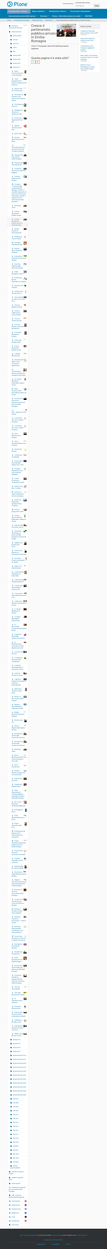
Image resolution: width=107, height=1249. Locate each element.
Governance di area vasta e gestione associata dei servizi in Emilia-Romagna (19, 402)
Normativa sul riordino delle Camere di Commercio (19, 735)
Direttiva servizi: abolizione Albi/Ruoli (19, 250)
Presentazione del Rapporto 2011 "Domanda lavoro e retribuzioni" (18, 834)
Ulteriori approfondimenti (15, 1167)
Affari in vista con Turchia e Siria (19, 89)
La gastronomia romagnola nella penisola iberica (19, 627)
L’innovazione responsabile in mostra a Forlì (19, 587)
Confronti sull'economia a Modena (19, 178)
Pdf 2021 (15, 1150)
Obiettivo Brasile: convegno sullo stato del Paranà (19, 772)
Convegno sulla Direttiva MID (19, 243)
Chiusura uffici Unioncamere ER (19, 164)
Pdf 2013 (15, 1099)
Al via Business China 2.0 (19, 105)
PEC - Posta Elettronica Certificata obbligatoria (19, 804)
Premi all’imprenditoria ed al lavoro (19, 817)
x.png (19, 1217)
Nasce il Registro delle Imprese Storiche (19, 728)
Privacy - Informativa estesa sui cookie (66, 16)
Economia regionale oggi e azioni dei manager (19, 266)
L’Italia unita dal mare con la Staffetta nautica (19, 603)
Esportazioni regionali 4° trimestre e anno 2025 (87, 39)
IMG (14, 51)
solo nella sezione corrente (83, 2)
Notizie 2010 (16, 63)
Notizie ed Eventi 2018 (19, 1063)
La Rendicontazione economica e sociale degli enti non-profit (19, 645)
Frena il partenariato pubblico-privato (19, 348)
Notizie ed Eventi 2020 (19, 1071)
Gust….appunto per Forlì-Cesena (19, 412)
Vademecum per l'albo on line (19, 1021)
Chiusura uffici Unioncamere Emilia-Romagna (19, 157)
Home (9, 20)
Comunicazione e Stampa (18, 11)
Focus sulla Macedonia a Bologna (19, 334)
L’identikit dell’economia (19, 355)
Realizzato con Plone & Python (53, 1240)
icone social (14, 1225)
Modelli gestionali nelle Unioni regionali (19, 714)
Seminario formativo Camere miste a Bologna (19, 911)
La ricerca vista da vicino (19, 653)
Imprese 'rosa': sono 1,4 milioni (19, 487)
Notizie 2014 (16, 1047)
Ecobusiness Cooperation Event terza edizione (19, 258)
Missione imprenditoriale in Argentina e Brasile (19, 706)
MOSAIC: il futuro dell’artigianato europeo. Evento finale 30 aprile (87, 67)
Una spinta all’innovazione (19, 1007)
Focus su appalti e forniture (19, 306)
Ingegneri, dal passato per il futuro (19, 544)
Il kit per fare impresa (19, 450)
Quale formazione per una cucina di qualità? (19, 73)
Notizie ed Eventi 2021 (19, 1075)
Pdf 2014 (15, 43)
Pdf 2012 (15, 1118)
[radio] (33, 62)
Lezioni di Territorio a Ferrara (19, 674)
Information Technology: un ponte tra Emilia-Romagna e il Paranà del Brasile (19, 535)
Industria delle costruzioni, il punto (19, 526)
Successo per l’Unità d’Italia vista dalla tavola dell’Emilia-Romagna (19, 968)
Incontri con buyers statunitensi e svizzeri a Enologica (19, 494)
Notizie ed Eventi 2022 (19, 1079)
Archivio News (17, 35)
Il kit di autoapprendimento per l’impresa (19, 443)
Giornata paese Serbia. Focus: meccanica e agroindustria (19, 362)
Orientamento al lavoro (57, 11)
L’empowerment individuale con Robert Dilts (19, 574)
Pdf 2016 (15, 1130)
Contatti (15, 39)
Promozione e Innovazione (80, 11)
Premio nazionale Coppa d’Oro (19, 825)
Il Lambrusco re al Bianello (19, 456)
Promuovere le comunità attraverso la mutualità (19, 852)
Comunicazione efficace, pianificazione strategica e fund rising (19, 372)
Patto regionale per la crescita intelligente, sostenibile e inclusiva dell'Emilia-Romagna (19, 794)
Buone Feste (20, 134)
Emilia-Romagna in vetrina (19, 273)
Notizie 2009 (16, 59)
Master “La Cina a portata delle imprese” (19, 698)
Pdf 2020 (15, 1146)
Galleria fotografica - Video (16, 1178)
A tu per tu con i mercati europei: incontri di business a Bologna (19, 902)
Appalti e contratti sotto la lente (19, 127)
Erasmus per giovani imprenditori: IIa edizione (19, 279)
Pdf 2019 (15, 1142)
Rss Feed (15, 1162)
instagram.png (19, 1209)
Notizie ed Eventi (37, 20)
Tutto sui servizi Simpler (19, 988)
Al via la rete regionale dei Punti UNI (19, 120)
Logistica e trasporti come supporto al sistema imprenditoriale (19, 682)
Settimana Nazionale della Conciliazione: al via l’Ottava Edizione (19, 929)
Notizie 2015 (16, 1051)
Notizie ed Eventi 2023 (19, 1083)
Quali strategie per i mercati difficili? (19, 867)
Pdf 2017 (15, 1134)
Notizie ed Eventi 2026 (19, 1095)
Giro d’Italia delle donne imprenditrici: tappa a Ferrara (19, 382)
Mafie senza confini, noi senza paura (19, 690)
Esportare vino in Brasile (19, 286)
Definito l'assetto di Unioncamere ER (19, 231)
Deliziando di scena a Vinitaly (19, 237)
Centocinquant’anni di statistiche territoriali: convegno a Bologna (19, 148)
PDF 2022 (16, 1154)
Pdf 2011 (15, 1114)
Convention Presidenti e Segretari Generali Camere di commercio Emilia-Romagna (19, 979)
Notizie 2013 (16, 1043)
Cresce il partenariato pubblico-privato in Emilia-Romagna (19, 222)
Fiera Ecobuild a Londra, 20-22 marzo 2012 (19, 299)
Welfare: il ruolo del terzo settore (19, 1034)
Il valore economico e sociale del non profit (19, 480)
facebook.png (19, 1205)
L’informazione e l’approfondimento (19, 580)
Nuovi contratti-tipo (19, 766)
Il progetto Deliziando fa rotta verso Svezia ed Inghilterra (19, 471)
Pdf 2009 (15, 1106)
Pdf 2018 (15, 1138)
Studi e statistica (38, 11)
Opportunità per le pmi (19, 779)
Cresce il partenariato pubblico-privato (19, 213)
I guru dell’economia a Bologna (19, 435)
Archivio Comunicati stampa (16, 1172)
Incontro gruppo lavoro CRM (19, 510)
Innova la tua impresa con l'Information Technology (19, 552)
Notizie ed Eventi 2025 (19, 1091)
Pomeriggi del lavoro (19, 810)
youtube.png (19, 1221)
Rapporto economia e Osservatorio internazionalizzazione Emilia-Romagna (19, 882)
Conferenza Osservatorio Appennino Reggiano (19, 170)
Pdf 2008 (15, 1103)
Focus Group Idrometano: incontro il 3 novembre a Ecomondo (19, 938)
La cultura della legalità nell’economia (19, 618)
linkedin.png (19, 1213)
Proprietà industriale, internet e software (19, 860)
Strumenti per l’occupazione (19, 953)
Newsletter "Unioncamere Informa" (18, 27)
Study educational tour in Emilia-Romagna (19, 959)
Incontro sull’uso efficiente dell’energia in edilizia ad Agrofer (19, 518)
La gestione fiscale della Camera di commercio (19, 636)
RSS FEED (88, 16)
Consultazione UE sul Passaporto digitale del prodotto (87, 48)
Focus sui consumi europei (19, 319)
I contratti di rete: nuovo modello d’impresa (19, 420)
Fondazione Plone (56, 1235)
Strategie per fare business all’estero (19, 946)
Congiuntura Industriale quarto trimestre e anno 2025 (89, 32)
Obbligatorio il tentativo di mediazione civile (19, 112)
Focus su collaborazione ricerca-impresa (19, 313)
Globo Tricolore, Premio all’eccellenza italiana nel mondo (19, 391)
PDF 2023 (16, 1158)
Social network (15, 1183)
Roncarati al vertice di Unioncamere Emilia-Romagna (19, 892)
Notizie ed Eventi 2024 (19, 1087)
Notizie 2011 (49, 20)
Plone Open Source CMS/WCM (28, 1235)
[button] (29, 11)
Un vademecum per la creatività (19, 1000)
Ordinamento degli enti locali (19, 785)
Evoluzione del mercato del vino (19, 292)
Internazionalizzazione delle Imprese (22, 16)
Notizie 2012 (16, 1039)
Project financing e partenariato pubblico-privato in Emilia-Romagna (19, 843)
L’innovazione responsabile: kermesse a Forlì (19, 595)
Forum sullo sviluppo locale (19, 341)
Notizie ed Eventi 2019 (19, 1067)
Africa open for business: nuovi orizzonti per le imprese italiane (19, 97)
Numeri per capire (19, 206)
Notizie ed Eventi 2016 (19, 1055)
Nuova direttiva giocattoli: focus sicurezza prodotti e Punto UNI (19, 758)
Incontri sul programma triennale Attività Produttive (19, 502)
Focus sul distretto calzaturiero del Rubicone (19, 326)
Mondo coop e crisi (19, 721)
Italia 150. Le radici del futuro (19, 567)
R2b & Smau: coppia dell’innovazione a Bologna (19, 874)
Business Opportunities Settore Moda (19, 139)
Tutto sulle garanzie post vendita (19, 993)
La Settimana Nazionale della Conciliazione (19, 659)
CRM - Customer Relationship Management (16, 1196)
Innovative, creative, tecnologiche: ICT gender (19, 560)
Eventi (15, 47)
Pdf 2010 (15, 1110)
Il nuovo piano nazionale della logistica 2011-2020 (19, 463)
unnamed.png (19, 1201)
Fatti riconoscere (68, 3)
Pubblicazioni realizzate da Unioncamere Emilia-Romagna (17, 1189)
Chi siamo (43, 16)
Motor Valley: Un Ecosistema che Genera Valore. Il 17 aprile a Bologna (89, 57)
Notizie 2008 (16, 55)
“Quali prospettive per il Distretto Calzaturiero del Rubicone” (19, 82)
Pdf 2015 (15, 1126)
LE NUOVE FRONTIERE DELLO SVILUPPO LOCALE (17, 667)
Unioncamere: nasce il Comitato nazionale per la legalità (19, 1014)
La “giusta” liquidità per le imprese (19, 611)
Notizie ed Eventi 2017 (19, 1059)
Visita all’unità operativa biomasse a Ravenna (19, 1028)
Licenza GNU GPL (82, 1235)
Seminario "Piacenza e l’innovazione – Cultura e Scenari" (19, 919)
